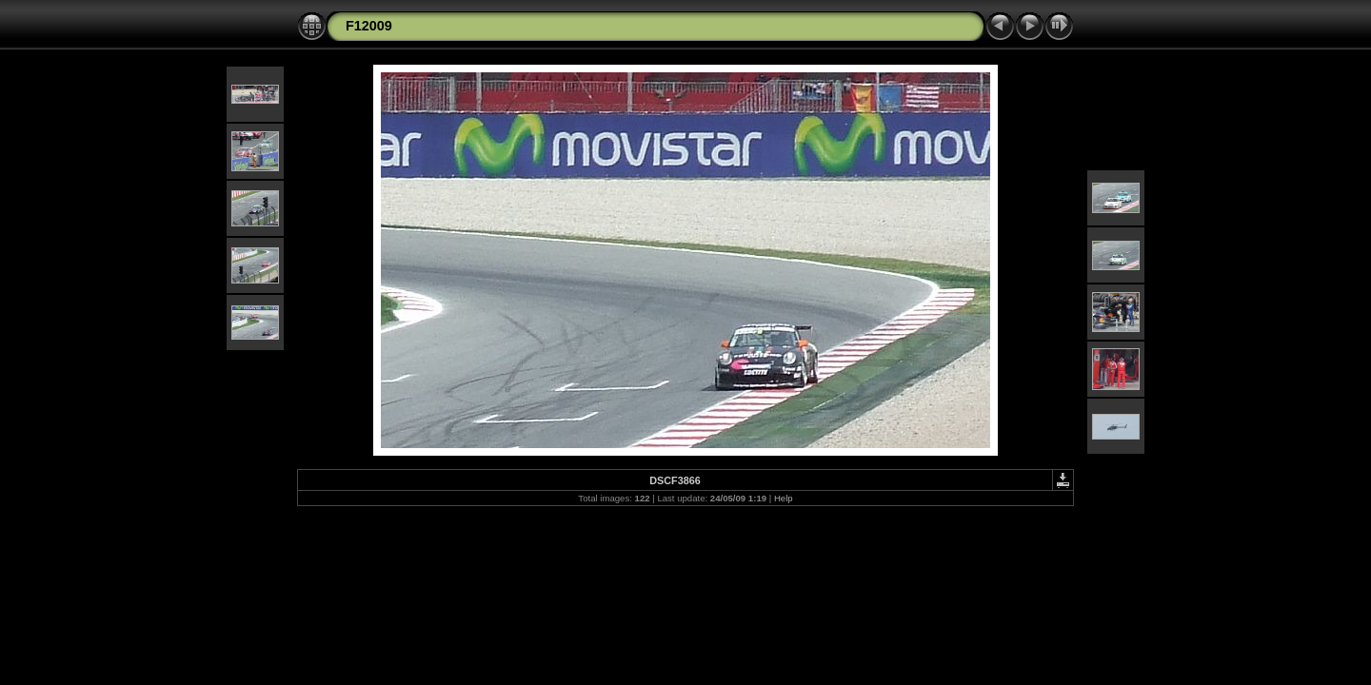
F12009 (369, 25)
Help (783, 498)
